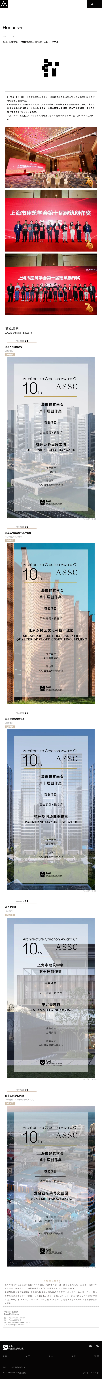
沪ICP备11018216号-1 (91, 1373)
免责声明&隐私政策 (18, 1367)
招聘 (4, 1367)
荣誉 (73, 1356)
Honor (13, 27)
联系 (96, 1356)
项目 (5, 1356)
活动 (51, 1356)
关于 (28, 1356)
